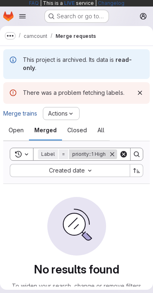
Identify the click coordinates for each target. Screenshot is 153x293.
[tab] (16, 130)
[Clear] (124, 154)
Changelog (111, 3)
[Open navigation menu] (22, 16)
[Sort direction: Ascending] (136, 170)
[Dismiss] (140, 93)
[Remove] (112, 154)
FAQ (34, 3)
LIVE (69, 3)
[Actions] (61, 113)
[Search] (136, 154)
